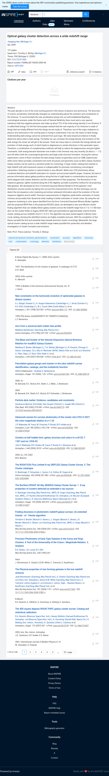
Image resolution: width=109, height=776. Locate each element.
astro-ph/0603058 (57, 448)
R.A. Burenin (20, 616)
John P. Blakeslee (23, 445)
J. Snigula (55, 519)
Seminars (68, 20)
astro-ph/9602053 (64, 333)
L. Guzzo (44, 472)
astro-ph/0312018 (66, 529)
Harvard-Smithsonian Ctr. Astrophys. (53, 496)
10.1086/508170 (82, 374)
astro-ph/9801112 (59, 309)
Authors (37, 20)
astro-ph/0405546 (64, 475)
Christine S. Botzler (23, 519)
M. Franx (32, 424)
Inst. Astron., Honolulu (33, 622)
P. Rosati (52, 424)
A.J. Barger (20, 303)
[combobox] (62, 14)
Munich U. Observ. (41, 519)
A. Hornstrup (58, 619)
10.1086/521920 (73, 357)
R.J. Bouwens (65, 445)
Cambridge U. (62, 303)
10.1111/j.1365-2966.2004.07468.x (30, 532)
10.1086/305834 (80, 309)
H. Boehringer (21, 472)
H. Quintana (49, 622)
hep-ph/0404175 (57, 407)
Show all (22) (69, 241)
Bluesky (54, 748)
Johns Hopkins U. (32, 583)
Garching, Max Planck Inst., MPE (42, 493)
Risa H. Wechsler (44, 350)
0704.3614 (56, 357)
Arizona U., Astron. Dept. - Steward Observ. (63, 583)
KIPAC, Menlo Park (61, 350)
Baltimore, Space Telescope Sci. (57, 499)
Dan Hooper (48, 404)
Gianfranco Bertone (23, 404)
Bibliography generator (54, 728)
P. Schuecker (33, 472)
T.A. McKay (50, 347)
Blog (54, 744)
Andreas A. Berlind (42, 371)
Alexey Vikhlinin (58, 616)
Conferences (88, 20)
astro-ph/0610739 (61, 626)
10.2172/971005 (19, 59)
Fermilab (37, 404)
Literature (19, 20)
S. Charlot (61, 577)
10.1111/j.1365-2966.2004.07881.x (30, 592)
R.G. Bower (20, 550)
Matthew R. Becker (23, 347)
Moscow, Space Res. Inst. (38, 616)
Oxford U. (59, 404)
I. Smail (73, 303)
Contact (54, 758)
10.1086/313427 (22, 505)
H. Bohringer (20, 493)
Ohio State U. (43, 354)
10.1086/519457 (81, 626)
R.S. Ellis (19, 306)
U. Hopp (76, 523)
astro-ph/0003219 (64, 502)
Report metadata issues (54, 713)
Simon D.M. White (47, 580)
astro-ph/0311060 (67, 589)
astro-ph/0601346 (61, 374)
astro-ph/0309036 (65, 428)
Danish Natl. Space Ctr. (75, 619)
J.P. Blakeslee (21, 424)
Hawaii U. (30, 303)
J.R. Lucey (30, 550)
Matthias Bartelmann (24, 330)
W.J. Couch (43, 306)
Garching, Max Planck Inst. (46, 330)
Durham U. (82, 303)
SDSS (17, 371)
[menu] (99, 14)
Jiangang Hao (13, 41)
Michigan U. (26, 41)
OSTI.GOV (19, 66)
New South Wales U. (58, 306)
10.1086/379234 (22, 431)
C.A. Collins (54, 472)
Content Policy (54, 678)
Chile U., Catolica (63, 622)
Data (45, 24)
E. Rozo (33, 354)
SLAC (76, 350)
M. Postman (42, 424)
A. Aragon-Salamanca (45, 303)
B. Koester (72, 347)
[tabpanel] (54, 455)
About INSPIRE (54, 674)
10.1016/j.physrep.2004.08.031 (28, 410)
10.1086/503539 (78, 448)
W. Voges (64, 472)
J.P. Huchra (31, 496)
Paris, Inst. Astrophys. (28, 580)
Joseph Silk (69, 404)
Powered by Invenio (10, 771)
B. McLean (75, 496)
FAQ (54, 703)
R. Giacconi (37, 499)
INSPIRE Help (54, 708)
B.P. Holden (62, 424)
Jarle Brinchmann (23, 577)
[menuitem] (103, 14)
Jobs (52, 20)
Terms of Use (54, 688)
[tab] (16, 249)
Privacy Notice (54, 683)
